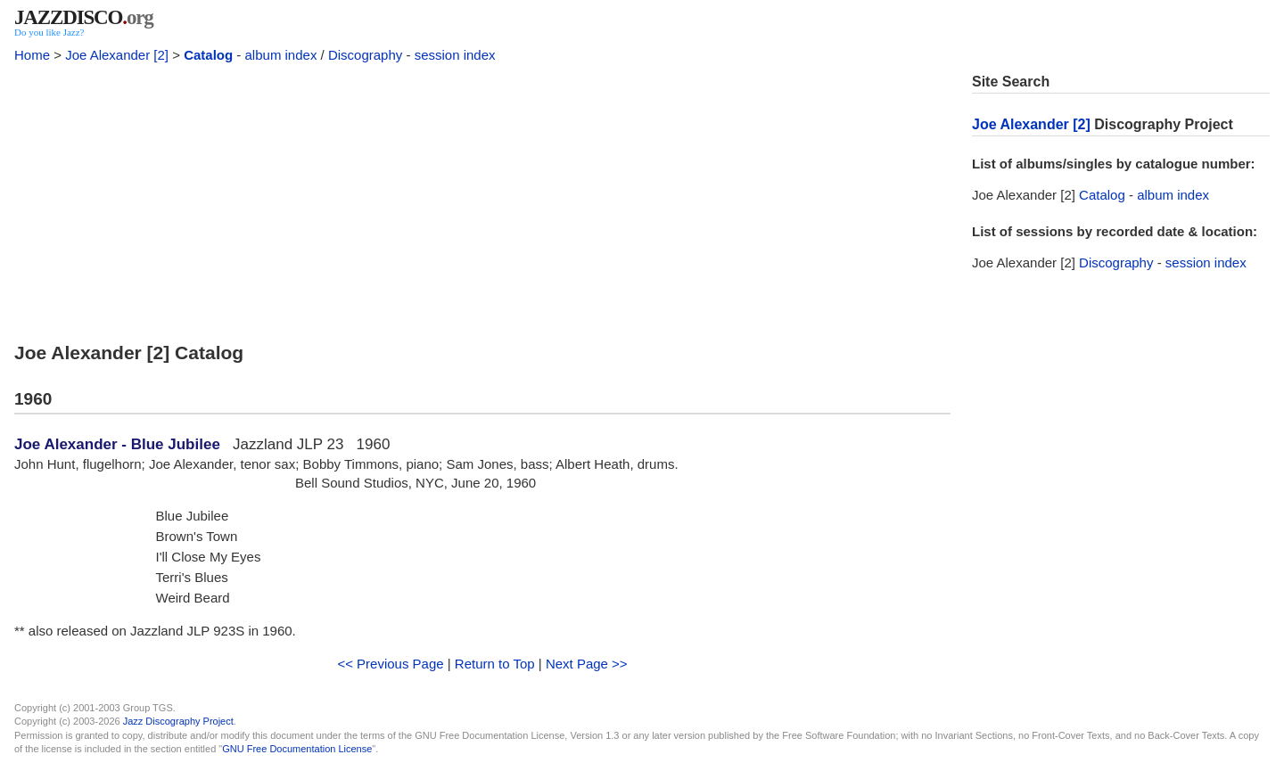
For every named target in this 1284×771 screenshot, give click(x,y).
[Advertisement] (482, 198)
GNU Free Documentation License (297, 748)
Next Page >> (587, 663)
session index (455, 54)
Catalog (208, 54)
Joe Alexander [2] (117, 54)
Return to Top (495, 663)
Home (32, 54)
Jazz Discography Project (178, 721)
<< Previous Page (390, 663)
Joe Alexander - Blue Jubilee (117, 444)
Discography (365, 54)
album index (281, 54)
